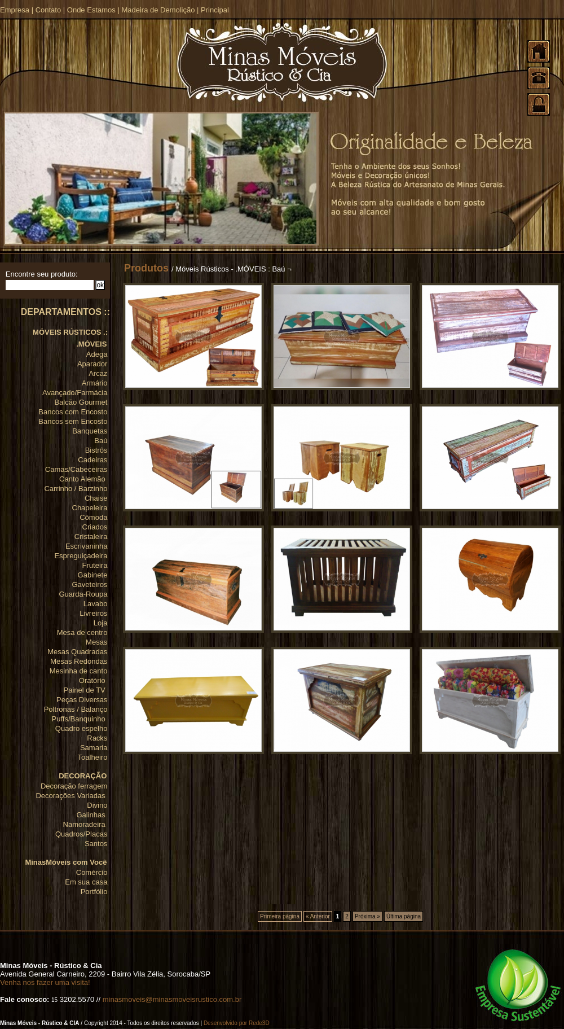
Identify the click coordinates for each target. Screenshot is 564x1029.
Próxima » (367, 916)
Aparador (92, 364)
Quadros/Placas (81, 834)
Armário (95, 383)
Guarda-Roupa (83, 594)
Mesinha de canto (79, 671)
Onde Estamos (91, 10)
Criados (95, 527)
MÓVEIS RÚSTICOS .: (70, 332)
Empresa (14, 10)
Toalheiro (93, 757)
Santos (96, 843)
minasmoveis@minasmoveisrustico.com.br (172, 999)
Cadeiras (92, 460)
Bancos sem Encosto (72, 421)
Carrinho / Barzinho (75, 488)
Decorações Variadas (71, 795)
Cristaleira (91, 536)
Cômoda (93, 517)
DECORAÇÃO (83, 776)
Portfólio (94, 891)
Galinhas (91, 815)
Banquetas (89, 431)
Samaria (93, 747)
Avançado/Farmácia (74, 392)
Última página (403, 916)
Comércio (92, 872)
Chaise (96, 498)
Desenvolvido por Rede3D (237, 1023)
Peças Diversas (81, 699)
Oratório (93, 680)
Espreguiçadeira (80, 555)
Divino (97, 805)
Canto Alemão (83, 479)
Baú (100, 440)
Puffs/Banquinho (80, 719)
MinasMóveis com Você (66, 862)
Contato (48, 10)
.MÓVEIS (91, 344)
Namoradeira (85, 824)
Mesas (96, 642)
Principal (215, 10)
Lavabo (95, 603)
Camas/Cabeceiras (76, 469)
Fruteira (95, 565)
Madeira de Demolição (158, 10)
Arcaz (98, 373)
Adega (97, 354)
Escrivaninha (86, 546)
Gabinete (93, 575)
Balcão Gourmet (80, 402)
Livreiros (93, 613)
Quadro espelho (81, 728)
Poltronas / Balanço (76, 709)
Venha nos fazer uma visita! (45, 982)
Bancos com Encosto (72, 412)
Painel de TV (86, 690)
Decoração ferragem (74, 786)
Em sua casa (86, 882)
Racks (97, 738)
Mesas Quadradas (77, 651)
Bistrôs (96, 450)
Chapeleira (90, 507)
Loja (101, 623)
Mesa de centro (82, 632)
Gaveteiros (90, 584)
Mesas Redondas (78, 661)
